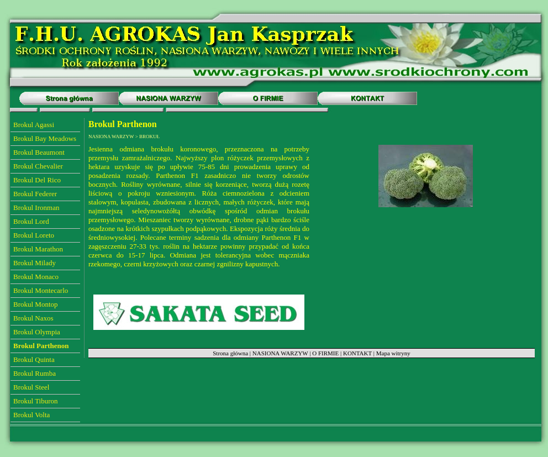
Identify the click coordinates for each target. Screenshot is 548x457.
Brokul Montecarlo (40, 290)
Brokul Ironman (36, 207)
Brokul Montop (35, 304)
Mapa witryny (393, 353)
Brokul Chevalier (38, 166)
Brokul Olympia (36, 332)
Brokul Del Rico (37, 180)
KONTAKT (357, 353)
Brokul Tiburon (35, 401)
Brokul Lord (31, 221)
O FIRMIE (325, 353)
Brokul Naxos (33, 318)
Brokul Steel (31, 387)
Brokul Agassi (33, 124)
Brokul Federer (35, 194)
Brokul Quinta (34, 359)
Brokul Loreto (33, 235)
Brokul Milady (34, 263)
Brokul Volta (31, 415)
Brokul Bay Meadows (44, 138)
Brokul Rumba (34, 373)
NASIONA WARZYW (280, 353)
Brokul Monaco (36, 276)
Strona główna (230, 353)
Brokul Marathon (38, 249)
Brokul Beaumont (39, 152)
